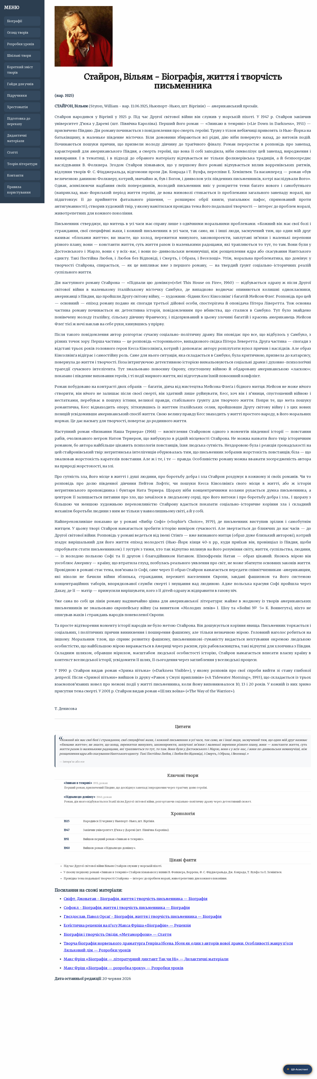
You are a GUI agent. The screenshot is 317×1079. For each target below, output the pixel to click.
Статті (12, 152)
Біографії (14, 21)
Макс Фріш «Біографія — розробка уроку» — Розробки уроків (123, 968)
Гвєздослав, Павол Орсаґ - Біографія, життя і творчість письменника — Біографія (143, 916)
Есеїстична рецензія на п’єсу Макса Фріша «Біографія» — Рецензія (127, 925)
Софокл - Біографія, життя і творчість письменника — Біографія (127, 907)
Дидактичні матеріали (17, 138)
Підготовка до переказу (18, 121)
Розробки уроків (20, 44)
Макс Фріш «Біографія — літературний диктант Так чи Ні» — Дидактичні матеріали (146, 959)
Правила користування (19, 189)
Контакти (15, 175)
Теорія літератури (22, 164)
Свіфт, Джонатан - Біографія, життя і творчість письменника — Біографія (135, 898)
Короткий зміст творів (20, 69)
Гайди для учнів (20, 84)
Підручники (17, 95)
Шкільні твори (19, 56)
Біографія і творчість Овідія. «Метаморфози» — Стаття (117, 934)
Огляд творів (17, 33)
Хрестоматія (17, 107)
